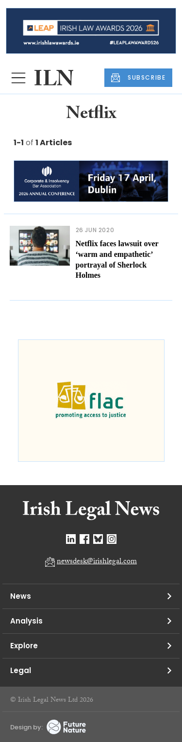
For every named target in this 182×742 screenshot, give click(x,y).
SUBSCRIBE (138, 77)
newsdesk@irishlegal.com (97, 562)
